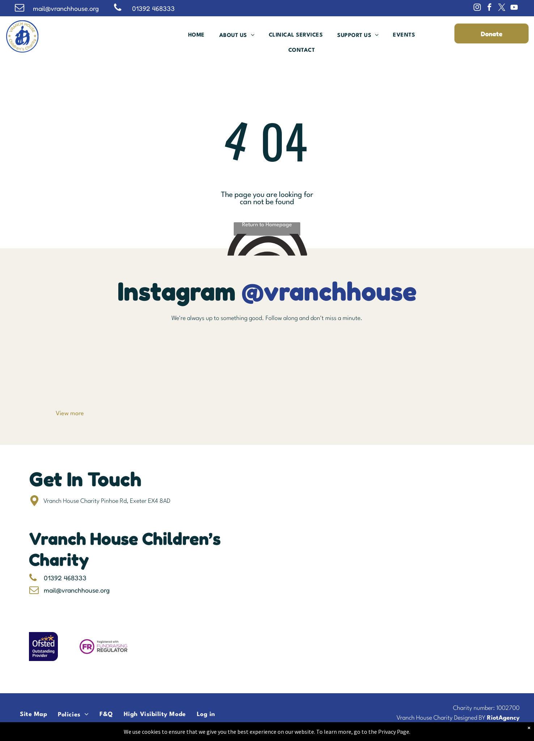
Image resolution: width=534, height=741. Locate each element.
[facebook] (489, 8)
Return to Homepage (267, 225)
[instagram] (477, 8)
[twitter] (501, 8)
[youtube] (514, 8)
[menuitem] (196, 35)
